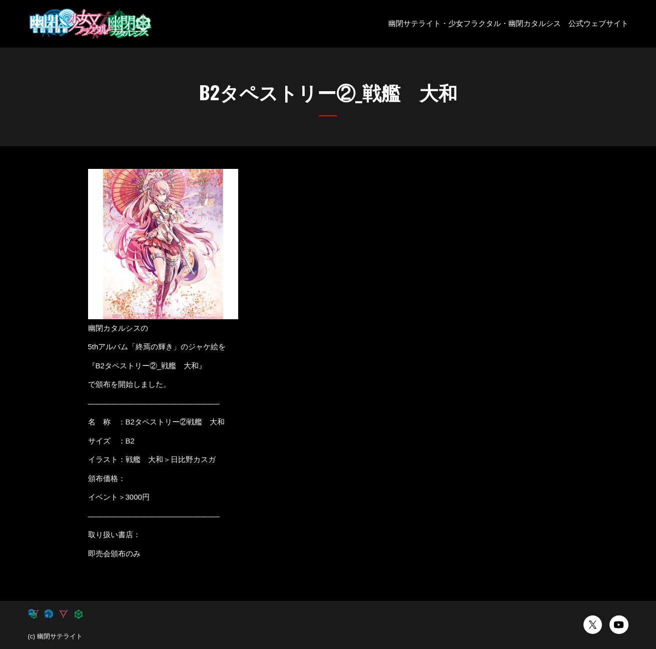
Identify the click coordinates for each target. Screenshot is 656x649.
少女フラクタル (474, 23)
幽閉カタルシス (534, 23)
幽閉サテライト (414, 23)
